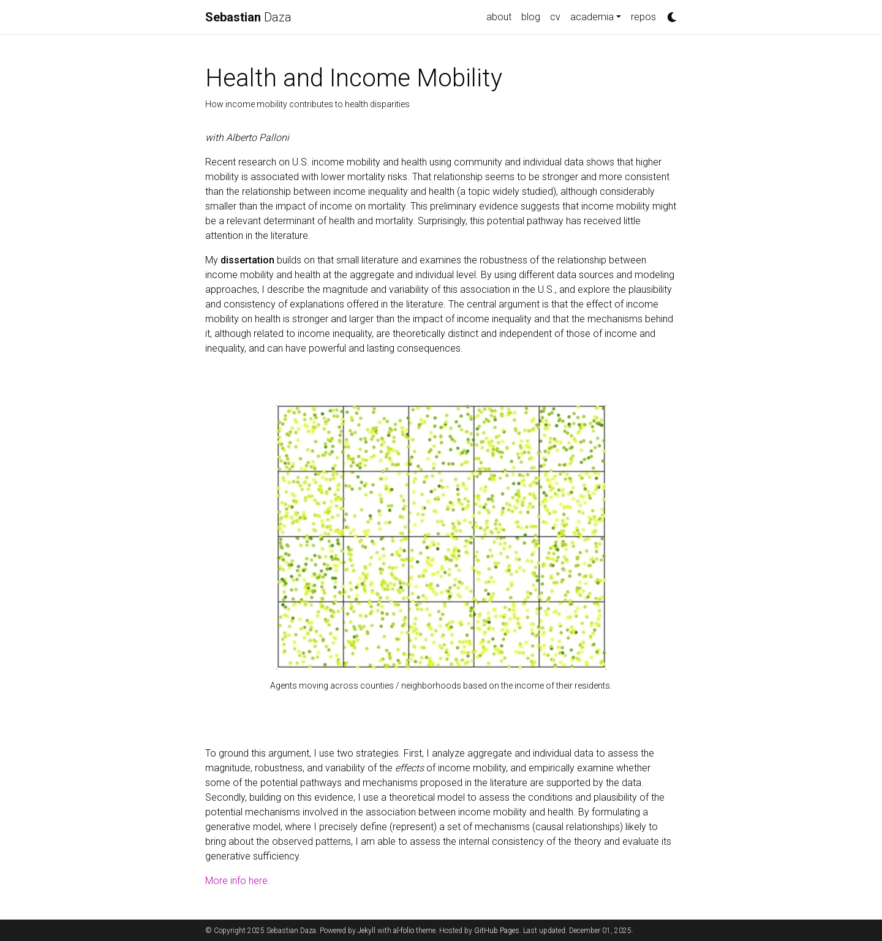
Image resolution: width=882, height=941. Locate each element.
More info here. (237, 880)
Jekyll (366, 930)
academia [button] (592, 17)
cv (555, 17)
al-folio (403, 930)
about (498, 17)
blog (530, 17)
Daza (248, 17)
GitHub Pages (496, 930)
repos (643, 17)
